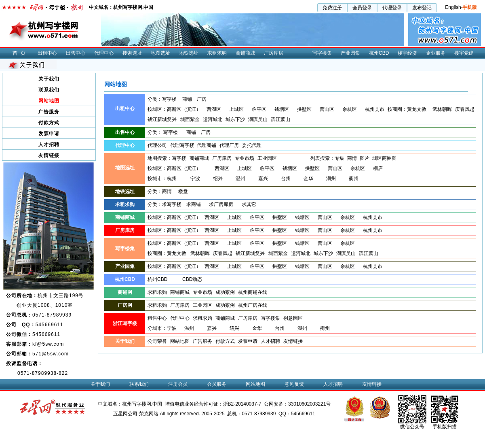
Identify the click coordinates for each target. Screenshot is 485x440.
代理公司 (157, 145)
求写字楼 (171, 204)
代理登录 (392, 8)
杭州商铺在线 (252, 292)
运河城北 (212, 119)
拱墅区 (304, 109)
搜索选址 (132, 53)
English (453, 7)
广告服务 (48, 112)
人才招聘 (48, 144)
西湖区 (214, 109)
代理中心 (104, 53)
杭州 (172, 178)
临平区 (259, 109)
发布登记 (422, 8)
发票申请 (48, 133)
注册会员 (178, 384)
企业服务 (435, 53)
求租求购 (217, 53)
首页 (21, 53)
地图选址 (160, 53)
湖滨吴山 (258, 119)
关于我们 (48, 79)
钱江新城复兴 (162, 119)
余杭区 (349, 109)
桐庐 (378, 168)
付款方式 (48, 122)
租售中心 (157, 318)
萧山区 (327, 109)
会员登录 (362, 8)
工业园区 (267, 158)
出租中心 (47, 53)
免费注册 (332, 8)
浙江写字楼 (125, 323)
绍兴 (218, 178)
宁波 (195, 178)
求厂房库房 (221, 204)
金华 (308, 178)
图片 (364, 158)
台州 (286, 178)
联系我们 (48, 90)
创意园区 (293, 318)
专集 (339, 158)
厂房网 (125, 305)
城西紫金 (190, 119)
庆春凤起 (464, 109)
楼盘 (183, 191)
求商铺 (193, 204)
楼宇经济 (407, 53)
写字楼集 (322, 53)
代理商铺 (206, 145)
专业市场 (244, 158)
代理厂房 (229, 145)
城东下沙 (235, 119)
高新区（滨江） (184, 109)
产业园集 (350, 53)
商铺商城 (245, 53)
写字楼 (169, 99)
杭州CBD (379, 53)
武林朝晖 (442, 109)
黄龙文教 (416, 109)
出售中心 (75, 53)
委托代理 (251, 145)
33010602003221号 (309, 404)
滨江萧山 (280, 119)
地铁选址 (188, 53)
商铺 (187, 99)
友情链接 (48, 155)
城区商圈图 (384, 158)
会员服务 (216, 384)
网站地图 (48, 101)
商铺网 (125, 292)
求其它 (249, 204)
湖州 (331, 178)
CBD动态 (192, 279)
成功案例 (225, 292)
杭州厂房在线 (252, 305)
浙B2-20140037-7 (242, 404)
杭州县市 (374, 109)
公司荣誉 (157, 341)
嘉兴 (263, 178)
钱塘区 (281, 109)
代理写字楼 (182, 145)
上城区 (236, 109)
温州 (240, 178)
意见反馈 (294, 384)
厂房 (202, 99)
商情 (352, 158)
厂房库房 (273, 53)
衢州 (353, 178)
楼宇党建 (464, 53)
